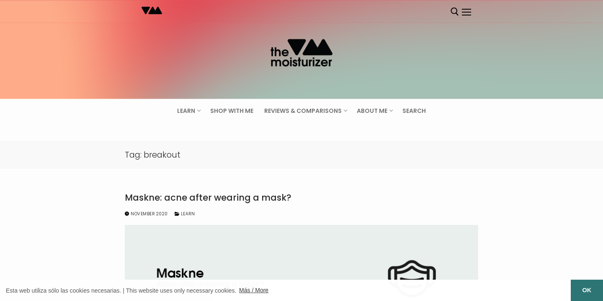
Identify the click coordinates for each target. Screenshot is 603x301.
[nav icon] (466, 12)
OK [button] (587, 290)
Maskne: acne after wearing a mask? (208, 197)
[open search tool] (455, 12)
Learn (185, 214)
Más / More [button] (253, 290)
